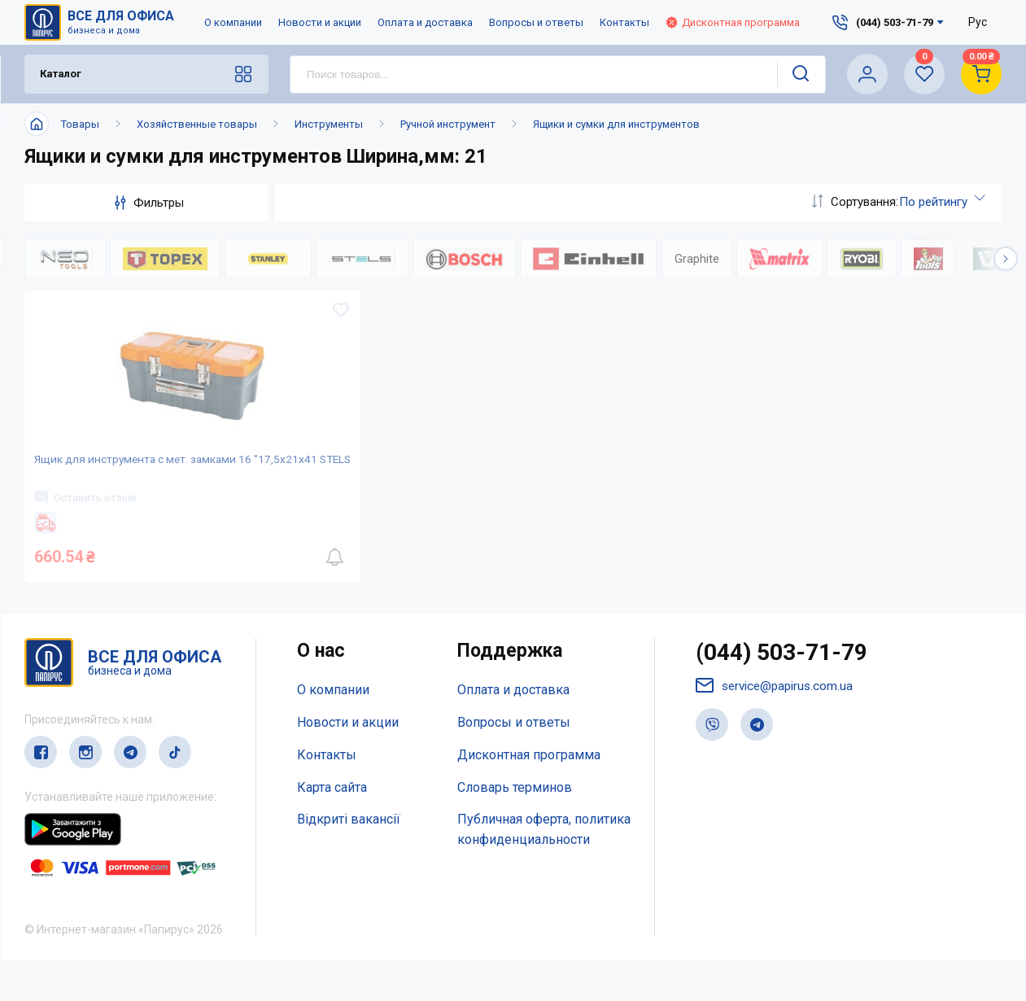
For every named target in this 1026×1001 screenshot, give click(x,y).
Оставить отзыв (92, 527)
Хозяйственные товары (197, 124)
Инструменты (329, 124)
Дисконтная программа (733, 22)
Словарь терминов (514, 828)
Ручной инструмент (448, 124)
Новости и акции (319, 22)
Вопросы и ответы (536, 22)
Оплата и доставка (425, 22)
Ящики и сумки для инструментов (616, 124)
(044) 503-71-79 (786, 694)
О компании (233, 22)
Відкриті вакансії (348, 860)
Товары (80, 124)
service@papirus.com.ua (778, 729)
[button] (1005, 259)
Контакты (624, 22)
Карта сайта (332, 828)
